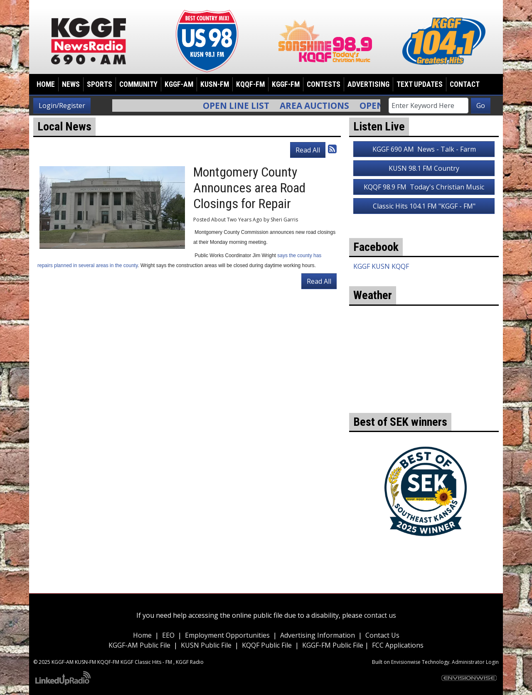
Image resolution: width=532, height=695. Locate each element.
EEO (168, 635)
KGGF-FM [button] (286, 84)
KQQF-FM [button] (250, 84)
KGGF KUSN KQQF (381, 266)
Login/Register (62, 105)
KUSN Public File (206, 645)
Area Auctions (318, 105)
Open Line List (240, 105)
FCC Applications (398, 645)
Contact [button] (465, 84)
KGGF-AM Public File (139, 645)
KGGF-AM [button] (179, 84)
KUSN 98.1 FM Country (424, 168)
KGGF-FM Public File (333, 645)
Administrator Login (475, 662)
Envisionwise (406, 662)
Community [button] (138, 84)
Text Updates (420, 84)
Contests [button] (323, 84)
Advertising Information (317, 635)
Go (480, 105)
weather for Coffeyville (424, 400)
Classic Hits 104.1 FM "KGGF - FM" (424, 206)
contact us (380, 615)
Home (46, 84)
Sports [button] (99, 84)
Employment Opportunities (227, 635)
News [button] (71, 84)
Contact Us (382, 635)
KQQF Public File (267, 645)
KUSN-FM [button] (214, 84)
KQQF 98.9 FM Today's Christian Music (424, 187)
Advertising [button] (368, 84)
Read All (308, 150)
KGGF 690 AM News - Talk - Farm (424, 149)
